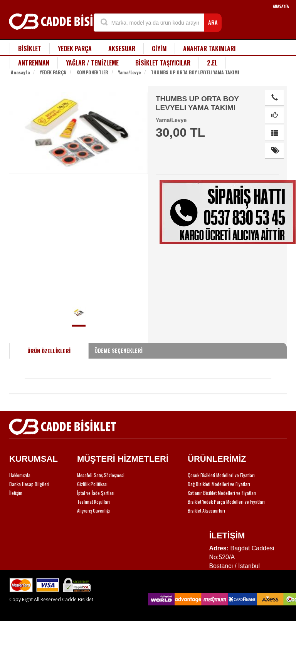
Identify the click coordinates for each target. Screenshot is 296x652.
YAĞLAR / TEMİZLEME (92, 62)
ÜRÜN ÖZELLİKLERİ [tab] (49, 351)
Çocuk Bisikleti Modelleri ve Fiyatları (221, 475)
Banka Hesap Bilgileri (29, 484)
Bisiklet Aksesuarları (206, 510)
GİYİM (159, 48)
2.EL (212, 62)
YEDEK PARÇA (75, 48)
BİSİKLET (29, 48)
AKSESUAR (121, 48)
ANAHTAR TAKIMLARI (209, 48)
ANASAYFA (281, 6)
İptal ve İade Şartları (95, 492)
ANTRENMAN (33, 62)
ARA (213, 22)
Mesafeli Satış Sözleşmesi (100, 475)
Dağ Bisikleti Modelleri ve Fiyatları (219, 484)
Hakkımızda (19, 475)
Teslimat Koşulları (93, 501)
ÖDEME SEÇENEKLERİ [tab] (118, 350)
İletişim (15, 492)
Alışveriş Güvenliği (93, 510)
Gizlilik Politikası (92, 484)
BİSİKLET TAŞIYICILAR (162, 62)
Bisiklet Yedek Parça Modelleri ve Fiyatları (226, 501)
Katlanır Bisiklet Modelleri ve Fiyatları (222, 492)
